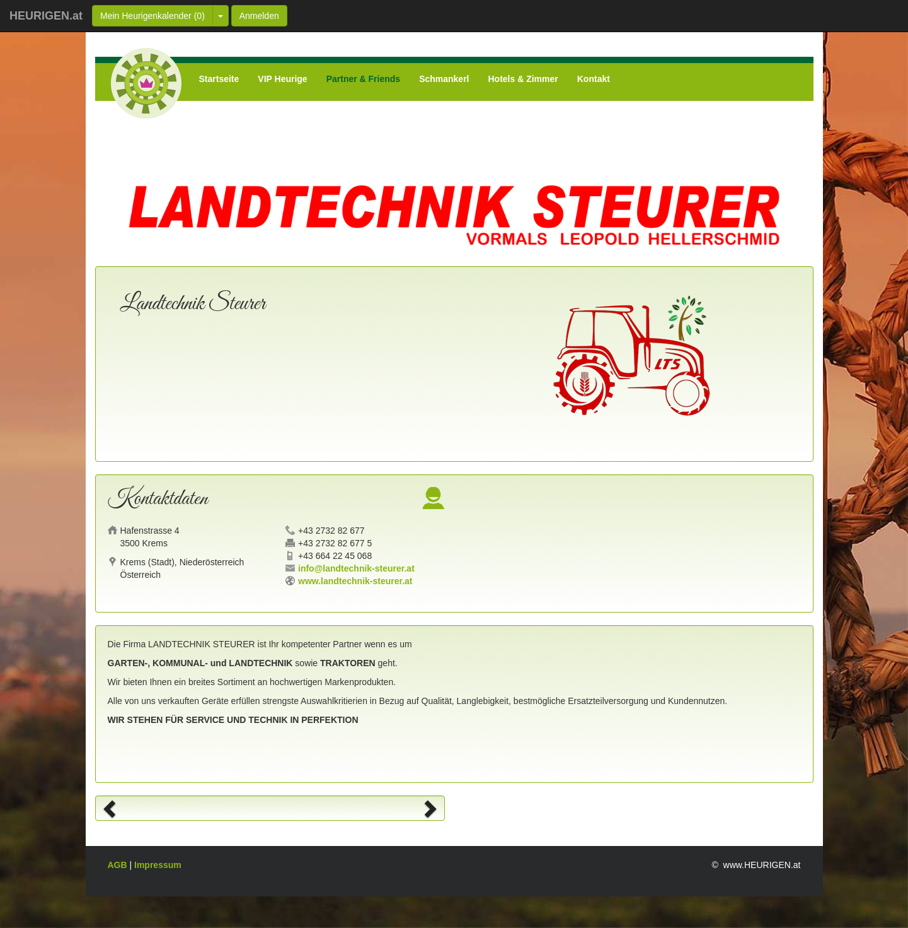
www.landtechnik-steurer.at (355, 581)
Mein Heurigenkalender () (152, 16)
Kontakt (593, 79)
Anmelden (259, 16)
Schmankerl (444, 79)
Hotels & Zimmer (523, 79)
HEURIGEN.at (46, 15)
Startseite (219, 79)
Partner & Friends (363, 79)
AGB (119, 865)
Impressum (157, 865)
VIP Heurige (282, 79)
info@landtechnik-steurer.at (356, 568)
